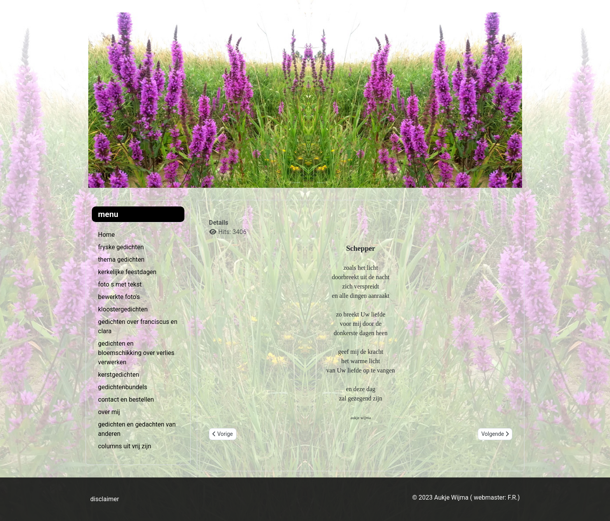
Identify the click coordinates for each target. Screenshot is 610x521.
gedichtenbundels (122, 387)
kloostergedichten (123, 309)
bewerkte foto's (119, 297)
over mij (109, 412)
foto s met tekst (120, 284)
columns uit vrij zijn (124, 446)
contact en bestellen (126, 399)
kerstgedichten (118, 374)
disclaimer (104, 499)
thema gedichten (121, 259)
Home (106, 234)
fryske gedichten (121, 247)
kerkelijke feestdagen (127, 272)
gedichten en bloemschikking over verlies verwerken (136, 353)
